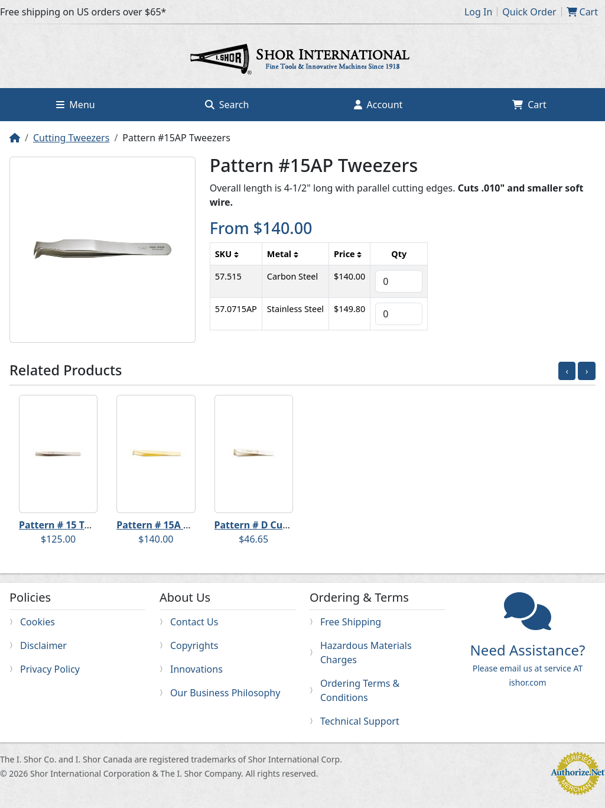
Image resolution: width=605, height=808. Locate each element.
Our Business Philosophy (225, 692)
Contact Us (194, 621)
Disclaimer (43, 645)
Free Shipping (350, 621)
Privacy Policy (50, 669)
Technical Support (359, 721)
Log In (478, 11)
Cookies (37, 621)
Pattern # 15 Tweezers (71, 524)
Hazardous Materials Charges (366, 652)
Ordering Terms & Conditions (359, 690)
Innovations (196, 669)
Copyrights (194, 645)
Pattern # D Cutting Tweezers (283, 524)
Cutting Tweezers (71, 137)
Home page (302, 61)
